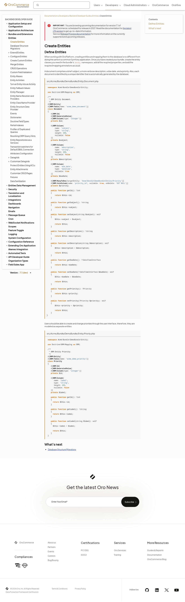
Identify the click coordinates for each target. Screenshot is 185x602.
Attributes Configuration (21, 153)
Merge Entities (17, 64)
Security (11, 189)
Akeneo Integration (18, 249)
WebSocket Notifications (20, 222)
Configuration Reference (20, 241)
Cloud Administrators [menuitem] (135, 5)
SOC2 (84, 554)
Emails (11, 211)
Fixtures (14, 177)
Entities (95, 16)
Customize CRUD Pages (21, 173)
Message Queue (15, 214)
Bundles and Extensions (19, 34)
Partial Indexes (17, 125)
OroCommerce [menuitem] (160, 5)
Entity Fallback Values (20, 88)
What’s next (155, 28)
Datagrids (14, 157)
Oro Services (120, 550)
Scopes (12, 226)
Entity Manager (17, 92)
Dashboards (14, 203)
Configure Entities (18, 56)
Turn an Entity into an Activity (23, 84)
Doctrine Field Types (19, 121)
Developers (63, 16)
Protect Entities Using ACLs (22, 165)
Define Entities (156, 23)
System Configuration (19, 237)
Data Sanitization (18, 181)
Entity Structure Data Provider (19, 108)
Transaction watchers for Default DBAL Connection (22, 148)
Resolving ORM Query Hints (22, 136)
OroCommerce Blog (156, 559)
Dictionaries (15, 117)
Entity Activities (17, 80)
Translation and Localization (15, 194)
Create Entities (17, 41)
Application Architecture (19, 30)
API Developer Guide (17, 256)
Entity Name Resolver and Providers (22, 97)
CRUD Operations (18, 68)
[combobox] (61, 5)
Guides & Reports (155, 550)
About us (52, 542)
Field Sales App (15, 264)
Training (117, 554)
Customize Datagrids (19, 161)
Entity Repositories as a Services (21, 141)
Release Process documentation (75, 34)
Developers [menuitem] (111, 5)
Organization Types (18, 260)
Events (13, 113)
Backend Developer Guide (80, 16)
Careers (51, 555)
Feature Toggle (16, 230)
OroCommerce (26, 542)
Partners (52, 547)
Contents (153, 19)
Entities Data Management (21, 185)
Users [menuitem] (97, 5)
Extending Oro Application (21, 245)
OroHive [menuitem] (176, 5)
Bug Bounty (53, 560)
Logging (12, 234)
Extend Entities (16, 52)
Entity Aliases (16, 76)
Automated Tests (16, 253)
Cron (10, 218)
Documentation (50, 16)
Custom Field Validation (21, 72)
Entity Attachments (19, 169)
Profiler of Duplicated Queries (20, 130)
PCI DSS (85, 550)
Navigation (14, 207)
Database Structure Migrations (19, 47)
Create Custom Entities (21, 60)
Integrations (13, 199)
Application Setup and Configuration (18, 25)
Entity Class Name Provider (22, 102)
